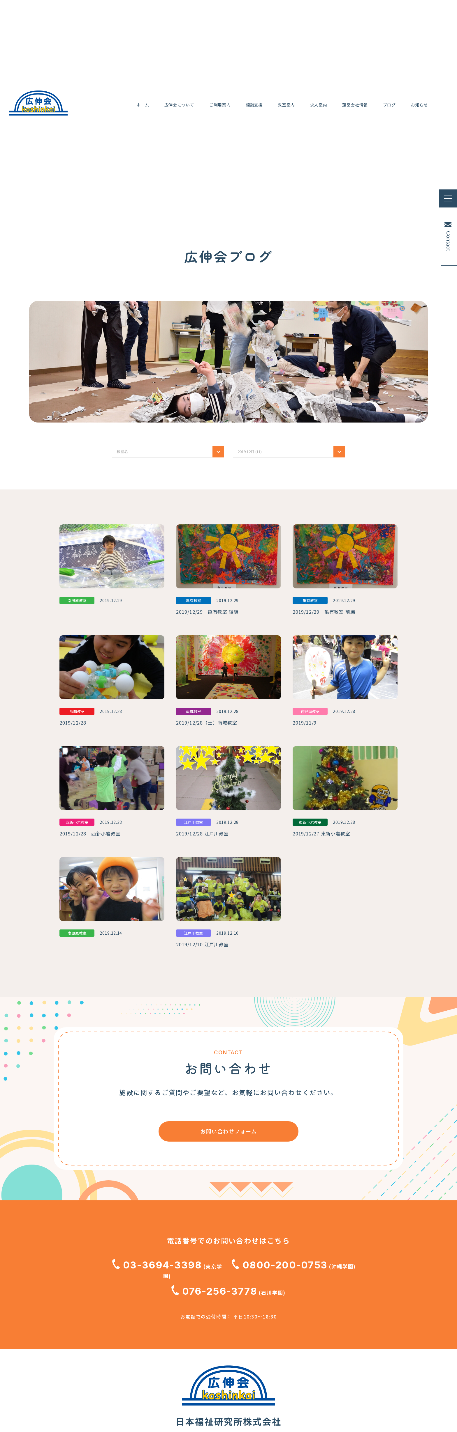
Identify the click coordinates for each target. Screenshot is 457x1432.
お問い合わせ (204, 1360)
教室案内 (100, 1379)
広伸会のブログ (207, 1323)
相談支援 (100, 1360)
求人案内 (198, 1266)
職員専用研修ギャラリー (218, 1379)
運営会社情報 (204, 1285)
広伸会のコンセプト (114, 1297)
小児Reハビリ (107, 1310)
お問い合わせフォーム (228, 941)
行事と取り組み (109, 1322)
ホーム (97, 1266)
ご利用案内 (103, 1341)
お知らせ (198, 1342)
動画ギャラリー (207, 1304)
